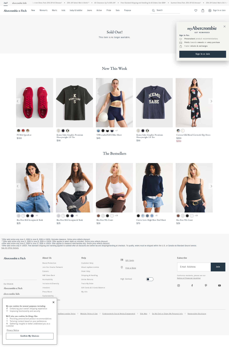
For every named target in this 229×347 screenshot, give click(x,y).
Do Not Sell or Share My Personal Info (167, 314)
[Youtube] (219, 285)
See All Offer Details (10, 248)
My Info (84, 292)
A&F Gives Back (49, 275)
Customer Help (87, 263)
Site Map (143, 314)
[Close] (53, 302)
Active (99, 10)
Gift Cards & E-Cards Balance (93, 288)
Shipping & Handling (89, 275)
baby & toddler (76, 10)
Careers (46, 271)
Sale (118, 10)
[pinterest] (205, 285)
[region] (29, 321)
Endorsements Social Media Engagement (118, 314)
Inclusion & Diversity (51, 283)
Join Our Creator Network (53, 267)
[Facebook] (192, 285)
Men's (54, 10)
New (33, 10)
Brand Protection (49, 263)
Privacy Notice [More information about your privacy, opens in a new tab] (13, 330)
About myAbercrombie (90, 267)
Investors (46, 288)
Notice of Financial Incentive (189, 278)
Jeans (89, 10)
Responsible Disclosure (197, 314)
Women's (43, 10)
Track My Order (87, 283)
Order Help (85, 271)
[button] (35, 110)
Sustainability (48, 296)
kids (63, 10)
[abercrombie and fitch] (15, 10)
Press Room (47, 292)
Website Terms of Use (89, 314)
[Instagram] (178, 285)
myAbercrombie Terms (66, 314)
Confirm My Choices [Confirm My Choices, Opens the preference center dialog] (29, 336)
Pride (109, 10)
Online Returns (87, 279)
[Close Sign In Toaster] (224, 26)
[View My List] (196, 10)
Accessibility (48, 279)
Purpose (127, 10)
